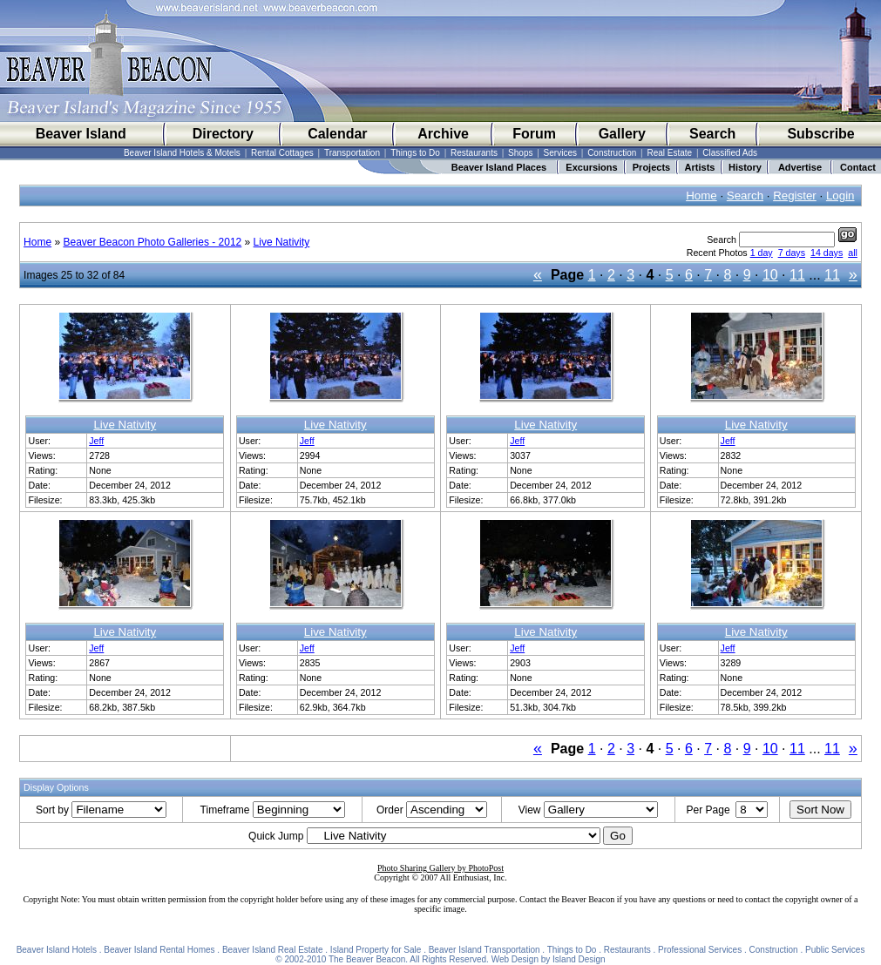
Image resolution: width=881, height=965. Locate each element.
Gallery (622, 133)
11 (797, 274)
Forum (534, 133)
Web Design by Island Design (548, 959)
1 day (761, 252)
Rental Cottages (282, 153)
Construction (611, 153)
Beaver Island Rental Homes (159, 950)
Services (560, 153)
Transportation (352, 153)
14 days (826, 252)
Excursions (591, 167)
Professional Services (700, 950)
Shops (520, 153)
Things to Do (415, 153)
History (745, 167)
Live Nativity (282, 242)
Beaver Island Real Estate (272, 950)
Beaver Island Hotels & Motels (182, 153)
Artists (700, 167)
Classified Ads (729, 153)
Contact (858, 167)
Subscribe (820, 133)
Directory (223, 133)
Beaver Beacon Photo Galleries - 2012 (152, 242)
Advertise (800, 167)
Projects (651, 167)
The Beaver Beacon (367, 959)
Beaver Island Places (498, 167)
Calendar (337, 133)
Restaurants (474, 153)
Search (712, 133)
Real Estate (669, 153)
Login (840, 195)
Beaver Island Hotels (57, 950)
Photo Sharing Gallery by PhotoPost (440, 868)
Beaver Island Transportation (484, 950)
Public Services (834, 950)
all (852, 252)
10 (770, 274)
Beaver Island (81, 133)
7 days (791, 252)
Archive (443, 133)
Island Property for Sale (376, 950)
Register (795, 195)
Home (701, 195)
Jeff (96, 440)
